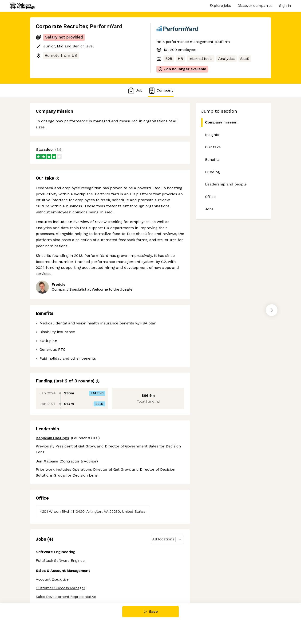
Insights (212, 134)
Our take (213, 147)
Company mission (219, 122)
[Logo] (23, 6)
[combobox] (152, 539)
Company (161, 90)
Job (134, 90)
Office (210, 196)
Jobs (209, 209)
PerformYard (106, 26)
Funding (212, 172)
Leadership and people (226, 184)
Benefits (212, 159)
